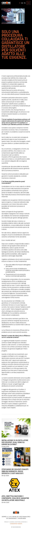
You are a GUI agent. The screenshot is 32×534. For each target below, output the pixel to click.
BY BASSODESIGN (16, 527)
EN (22, 3)
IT (19, 3)
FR (25, 3)
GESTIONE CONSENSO (21, 522)
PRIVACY (6, 522)
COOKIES (12, 522)
